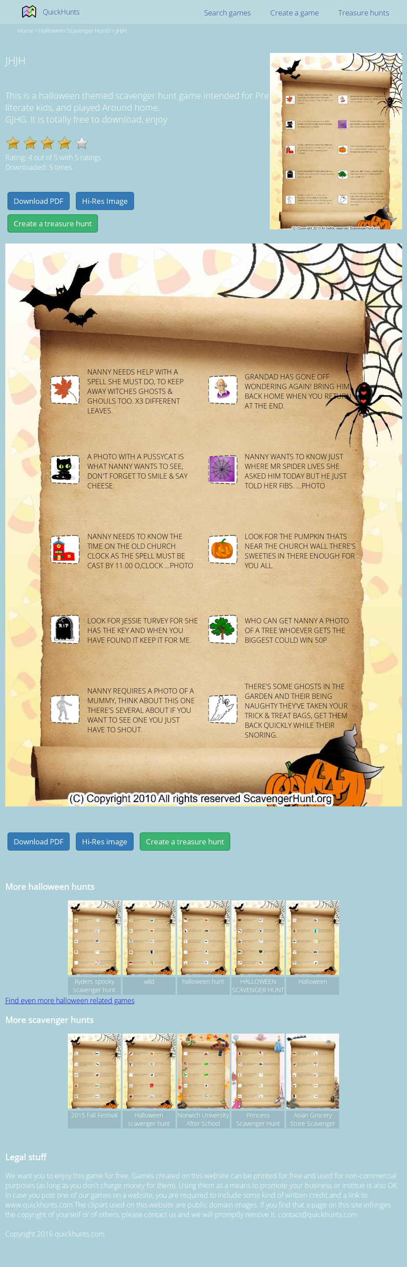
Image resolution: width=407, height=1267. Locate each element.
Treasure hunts (363, 12)
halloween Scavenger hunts (74, 30)
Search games (227, 12)
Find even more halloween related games (69, 1000)
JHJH (121, 30)
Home (25, 30)
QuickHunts (61, 12)
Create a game (294, 12)
